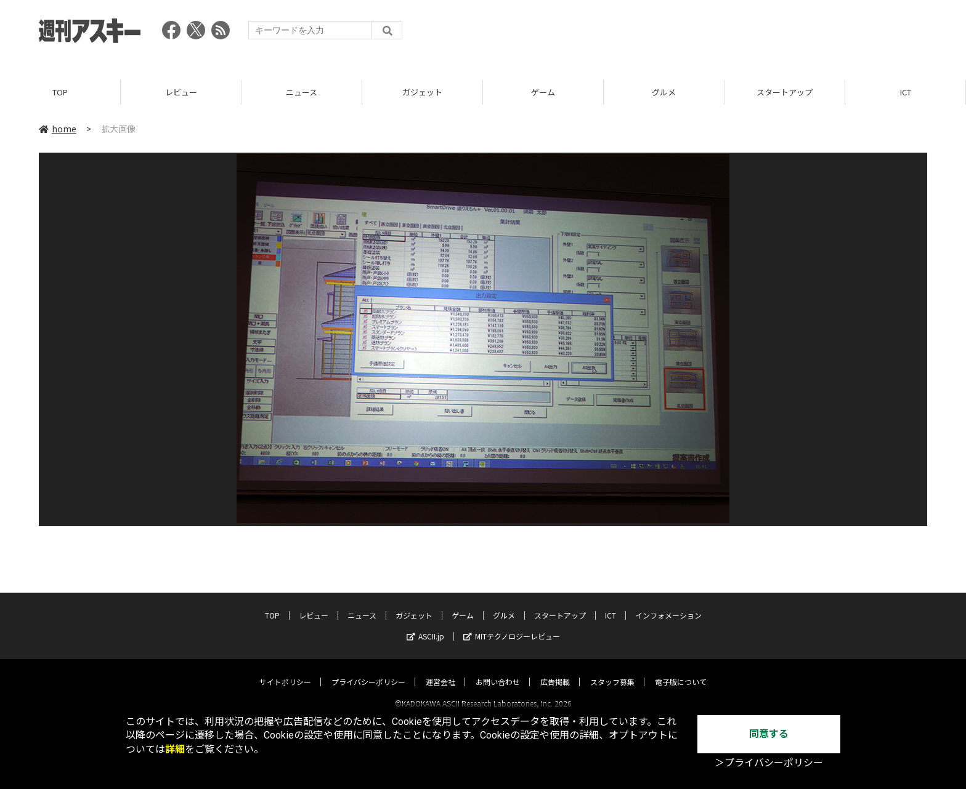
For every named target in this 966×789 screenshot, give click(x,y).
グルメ (664, 92)
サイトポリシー (285, 670)
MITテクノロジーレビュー (511, 625)
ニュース (301, 92)
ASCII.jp (425, 625)
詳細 (175, 749)
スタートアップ (785, 92)
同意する (769, 734)
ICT (905, 92)
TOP (60, 92)
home (57, 128)
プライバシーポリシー (368, 670)
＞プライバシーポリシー (769, 763)
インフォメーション (668, 604)
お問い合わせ (498, 670)
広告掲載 (555, 670)
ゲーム (543, 92)
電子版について (681, 670)
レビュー (181, 92)
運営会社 (440, 670)
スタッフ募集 (612, 670)
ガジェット (422, 92)
